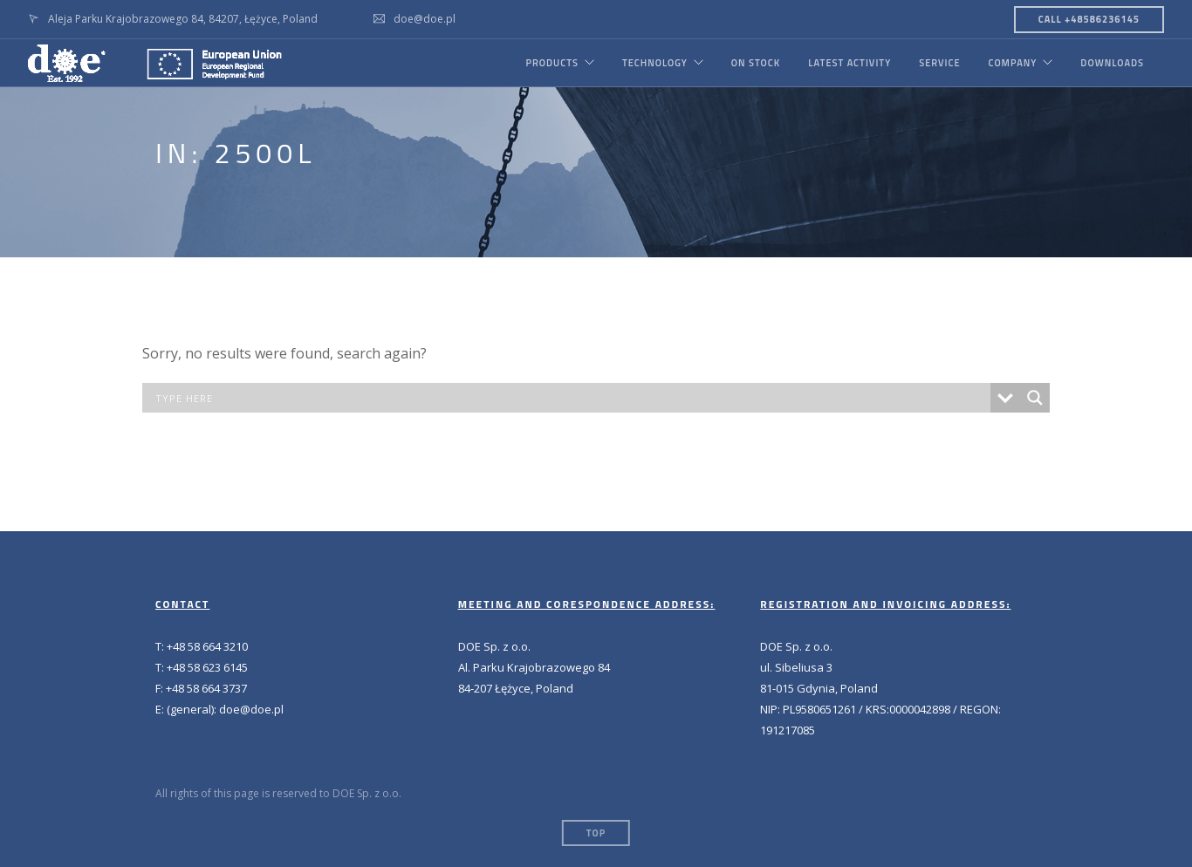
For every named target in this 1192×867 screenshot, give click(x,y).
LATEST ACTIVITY (849, 63)
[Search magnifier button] (1035, 398)
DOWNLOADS (1112, 63)
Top (596, 833)
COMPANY (1012, 63)
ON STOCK (755, 63)
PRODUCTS (551, 63)
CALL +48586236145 (1089, 19)
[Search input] (570, 398)
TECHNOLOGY (655, 63)
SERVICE (939, 63)
